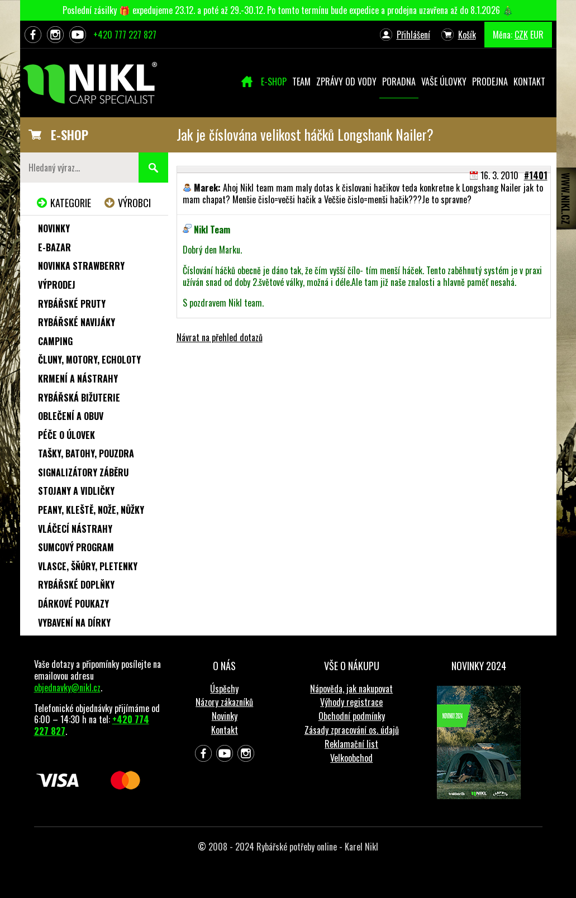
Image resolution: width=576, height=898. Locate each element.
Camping (55, 341)
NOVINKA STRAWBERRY (81, 266)
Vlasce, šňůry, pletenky (87, 566)
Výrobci (134, 202)
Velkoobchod (351, 758)
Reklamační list (351, 744)
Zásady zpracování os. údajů (351, 730)
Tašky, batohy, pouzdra (86, 453)
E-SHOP (69, 135)
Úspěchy (224, 688)
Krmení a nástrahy (78, 378)
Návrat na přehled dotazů (220, 337)
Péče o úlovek (66, 435)
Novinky (54, 228)
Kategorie (70, 202)
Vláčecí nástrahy (75, 529)
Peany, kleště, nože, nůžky (91, 510)
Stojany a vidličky (76, 491)
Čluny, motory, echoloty (89, 359)
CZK (521, 34)
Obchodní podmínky (351, 716)
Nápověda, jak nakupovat (351, 688)
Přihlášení (413, 34)
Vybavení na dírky (74, 622)
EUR (537, 34)
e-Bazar (54, 247)
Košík (467, 34)
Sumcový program (76, 547)
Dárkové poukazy (73, 603)
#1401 (536, 175)
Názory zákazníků (224, 702)
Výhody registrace (351, 702)
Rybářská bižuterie (79, 397)
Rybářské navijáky (76, 322)
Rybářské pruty (72, 304)
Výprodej (56, 285)
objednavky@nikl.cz (67, 687)
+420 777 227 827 (124, 34)
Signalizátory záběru (83, 472)
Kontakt (224, 730)
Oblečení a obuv (70, 416)
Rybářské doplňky (76, 584)
